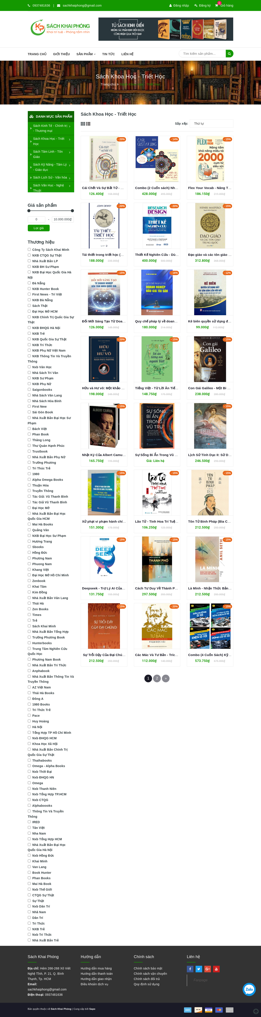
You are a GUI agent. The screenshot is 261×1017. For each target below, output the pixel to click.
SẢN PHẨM (86, 54)
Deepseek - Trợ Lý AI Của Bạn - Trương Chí (116, 588)
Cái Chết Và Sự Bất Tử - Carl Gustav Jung (115, 188)
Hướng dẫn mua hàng (96, 968)
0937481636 (41, 5)
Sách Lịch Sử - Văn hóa (48, 177)
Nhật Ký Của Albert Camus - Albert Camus (115, 455)
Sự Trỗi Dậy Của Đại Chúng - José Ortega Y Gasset (123, 655)
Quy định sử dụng (146, 984)
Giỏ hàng (224, 5)
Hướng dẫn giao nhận (96, 979)
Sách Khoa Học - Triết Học (47, 141)
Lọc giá (39, 228)
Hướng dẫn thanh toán (97, 973)
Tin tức (108, 54)
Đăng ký (202, 5)
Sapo (92, 1009)
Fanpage (201, 980)
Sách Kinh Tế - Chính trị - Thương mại (48, 128)
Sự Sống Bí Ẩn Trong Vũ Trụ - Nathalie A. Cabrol (173, 455)
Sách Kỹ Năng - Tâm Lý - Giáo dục (48, 167)
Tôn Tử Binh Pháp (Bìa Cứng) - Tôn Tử (218, 521)
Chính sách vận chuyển (150, 973)
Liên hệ (127, 54)
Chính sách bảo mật (148, 968)
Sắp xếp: (181, 123)
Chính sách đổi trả (147, 979)
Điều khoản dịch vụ (94, 984)
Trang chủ (37, 54)
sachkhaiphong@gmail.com (82, 5)
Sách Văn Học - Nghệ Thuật (47, 188)
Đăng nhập (179, 5)
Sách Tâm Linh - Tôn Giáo (46, 154)
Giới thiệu (61, 54)
